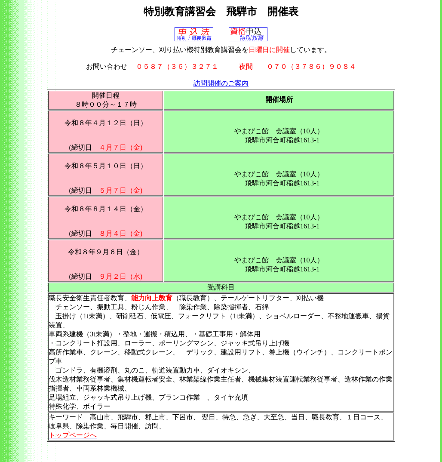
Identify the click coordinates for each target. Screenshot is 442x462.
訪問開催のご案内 (221, 83)
